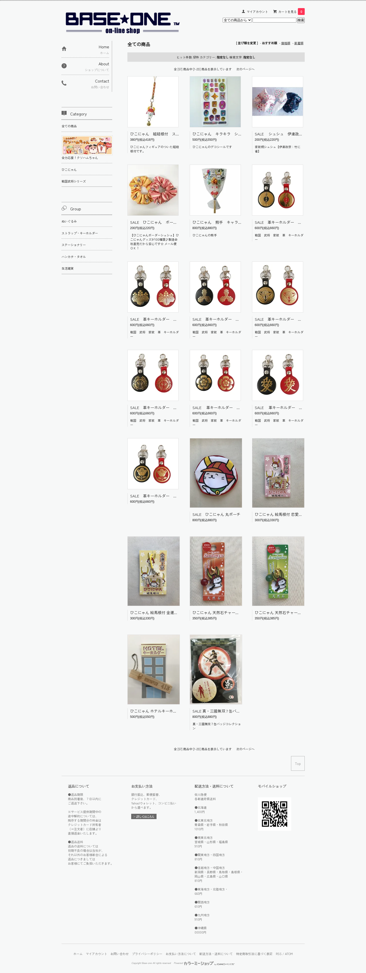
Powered (204, 963)
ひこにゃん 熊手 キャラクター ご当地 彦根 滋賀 (239, 222)
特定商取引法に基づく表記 (254, 953)
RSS (279, 953)
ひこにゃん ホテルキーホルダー (157, 711)
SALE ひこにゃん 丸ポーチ (216, 514)
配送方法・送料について (216, 953)
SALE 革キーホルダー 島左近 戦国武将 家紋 (234, 319)
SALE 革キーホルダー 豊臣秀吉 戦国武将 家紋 (174, 319)
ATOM (289, 953)
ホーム (78, 953)
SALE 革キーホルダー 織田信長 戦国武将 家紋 (237, 407)
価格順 (285, 43)
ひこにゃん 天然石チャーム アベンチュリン (292, 612)
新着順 (298, 43)
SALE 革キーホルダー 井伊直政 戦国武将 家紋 (174, 495)
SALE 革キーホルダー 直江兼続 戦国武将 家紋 (299, 407)
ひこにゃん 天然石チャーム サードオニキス (229, 612)
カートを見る (291, 11)
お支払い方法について (181, 953)
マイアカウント (257, 11)
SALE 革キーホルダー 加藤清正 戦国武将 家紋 (299, 222)
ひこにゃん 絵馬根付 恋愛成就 (280, 514)
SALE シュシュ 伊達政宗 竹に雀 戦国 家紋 (298, 133)
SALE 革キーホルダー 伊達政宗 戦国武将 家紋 (174, 407)
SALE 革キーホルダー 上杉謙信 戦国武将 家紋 (299, 319)
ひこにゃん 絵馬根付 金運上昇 (156, 612)
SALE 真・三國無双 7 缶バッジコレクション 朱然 (233, 711)
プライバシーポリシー (147, 953)
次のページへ (245, 69)
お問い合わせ (119, 953)
